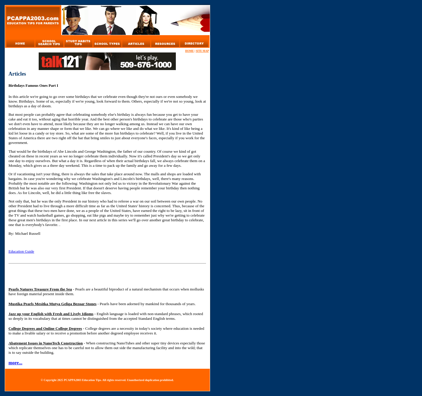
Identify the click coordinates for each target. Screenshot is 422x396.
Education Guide (21, 251)
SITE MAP (202, 51)
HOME (189, 51)
